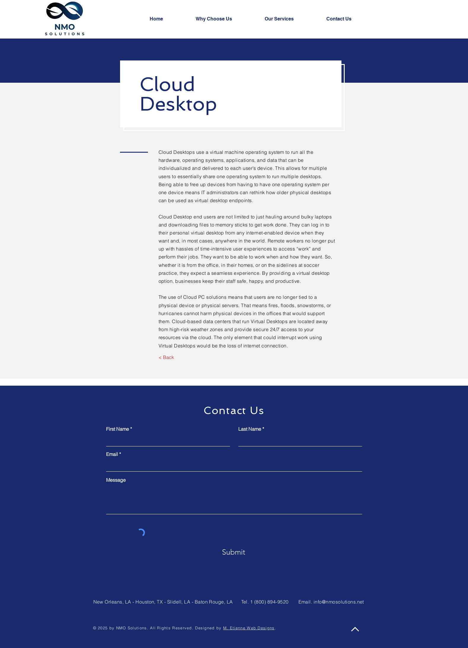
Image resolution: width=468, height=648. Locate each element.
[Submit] (234, 552)
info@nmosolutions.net (339, 602)
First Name (117, 429)
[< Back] (166, 357)
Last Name (249, 429)
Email (112, 454)
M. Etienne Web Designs (249, 627)
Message (116, 480)
